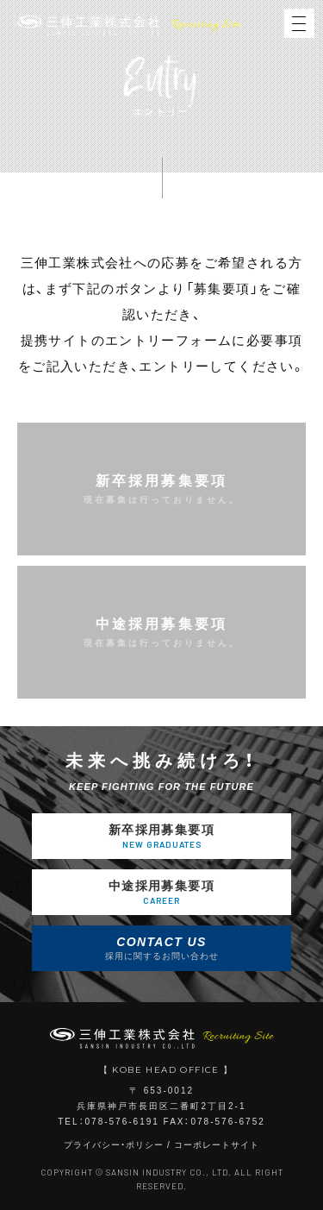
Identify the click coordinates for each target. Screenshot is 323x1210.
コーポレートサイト (216, 1145)
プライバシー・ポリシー (114, 1145)
